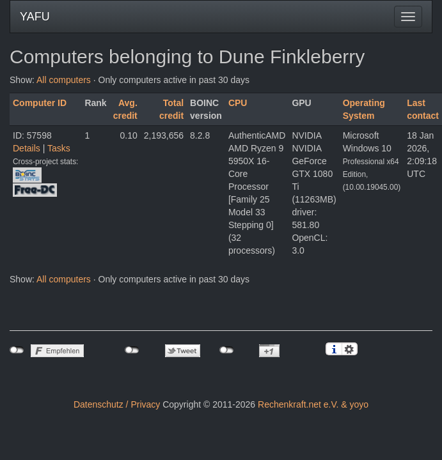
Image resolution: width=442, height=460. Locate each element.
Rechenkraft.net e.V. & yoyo (313, 404)
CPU (238, 103)
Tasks (58, 148)
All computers (63, 80)
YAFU (35, 16)
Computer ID (40, 103)
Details (26, 148)
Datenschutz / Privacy (117, 404)
